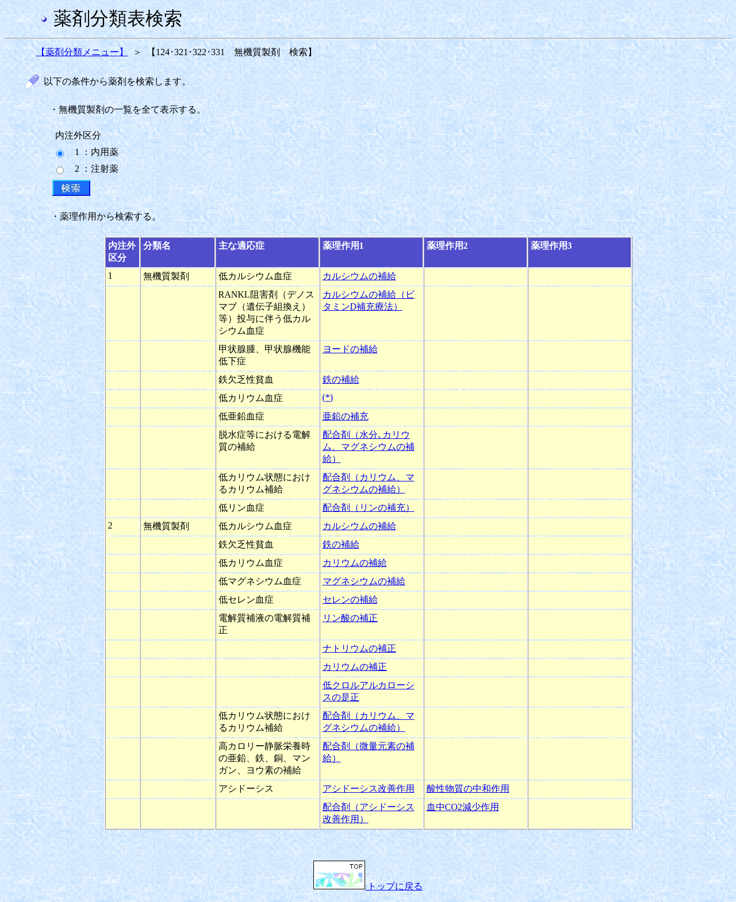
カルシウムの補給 (359, 276)
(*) (328, 397)
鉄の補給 (341, 379)
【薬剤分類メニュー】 (82, 52)
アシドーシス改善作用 (369, 788)
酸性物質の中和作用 (468, 788)
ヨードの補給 (350, 349)
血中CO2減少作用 (463, 807)
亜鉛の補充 (346, 416)
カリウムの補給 (355, 563)
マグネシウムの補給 (364, 581)
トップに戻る (368, 886)
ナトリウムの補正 (359, 648)
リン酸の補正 (350, 618)
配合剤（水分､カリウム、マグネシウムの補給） (369, 447)
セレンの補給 (350, 599)
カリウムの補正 (355, 667)
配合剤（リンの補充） (369, 507)
